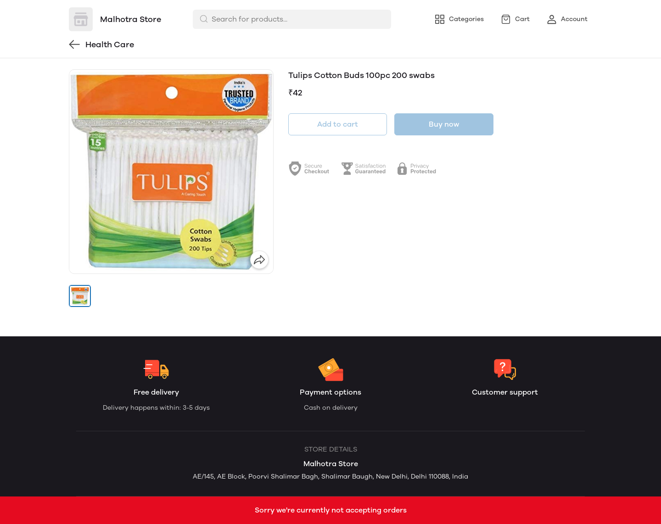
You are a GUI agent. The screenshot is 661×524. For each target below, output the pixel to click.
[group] (171, 171)
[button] (80, 296)
